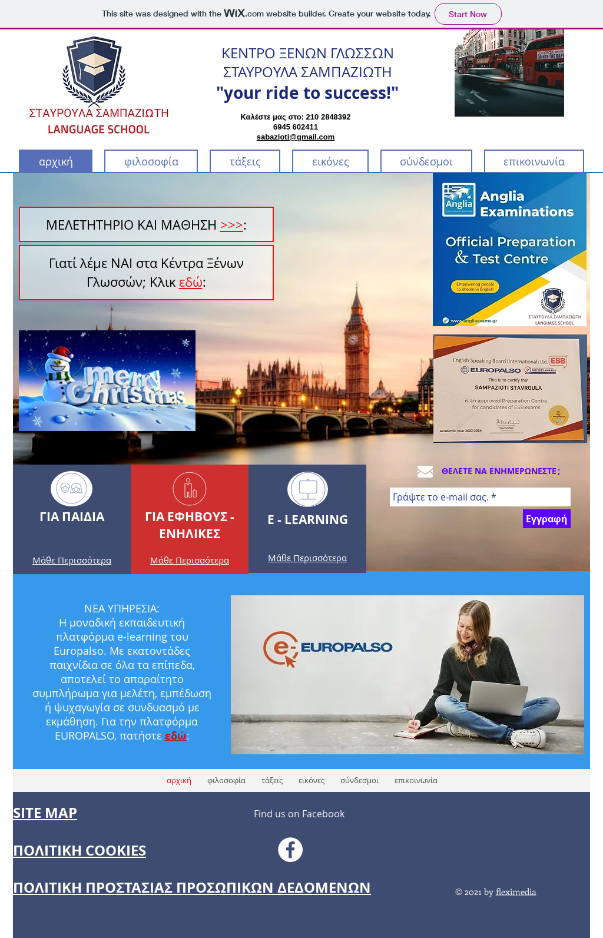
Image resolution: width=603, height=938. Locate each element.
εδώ (191, 281)
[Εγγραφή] (547, 518)
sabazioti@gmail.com (296, 136)
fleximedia (516, 891)
